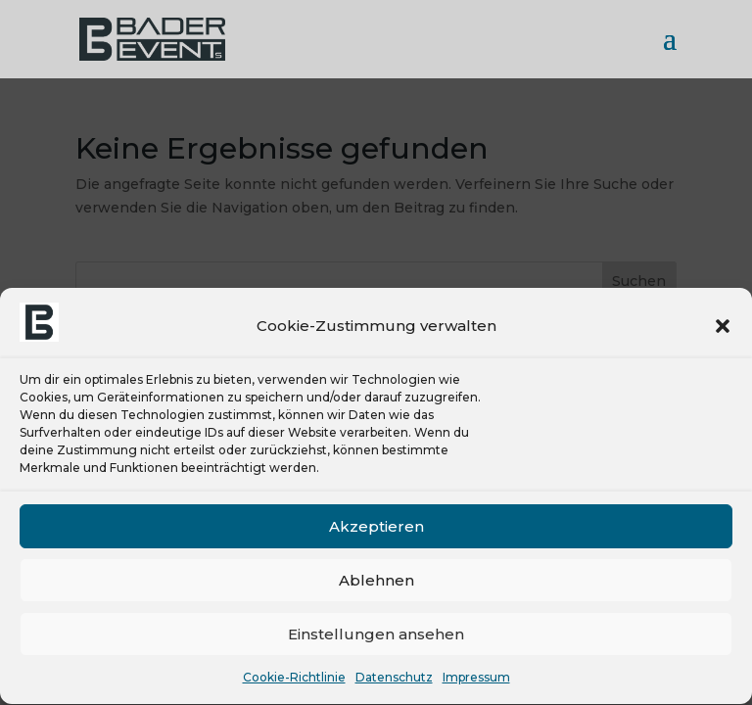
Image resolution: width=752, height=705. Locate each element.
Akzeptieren (376, 528)
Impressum (476, 680)
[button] (722, 328)
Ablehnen (376, 582)
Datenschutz (394, 680)
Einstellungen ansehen (376, 636)
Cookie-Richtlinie (294, 680)
